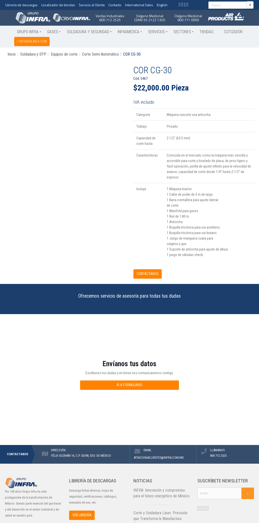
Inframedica (128, 31)
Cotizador (233, 31)
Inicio (11, 54)
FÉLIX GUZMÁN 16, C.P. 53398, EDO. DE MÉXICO (81, 455)
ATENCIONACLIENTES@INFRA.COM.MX (159, 457)
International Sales (139, 4)
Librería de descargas (21, 4)
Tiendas (206, 31)
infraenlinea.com (32, 41)
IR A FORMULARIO (129, 385)
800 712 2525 (110, 19)
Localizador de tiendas (58, 4)
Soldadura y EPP (33, 54)
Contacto (114, 4)
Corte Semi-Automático (100, 54)
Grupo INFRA (28, 31)
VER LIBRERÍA (81, 515)
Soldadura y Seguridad (88, 31)
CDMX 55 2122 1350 (149, 19)
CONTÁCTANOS (148, 274)
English (162, 4)
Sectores (182, 31)
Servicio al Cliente (92, 4)
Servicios (156, 31)
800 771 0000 (188, 19)
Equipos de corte (64, 54)
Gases (52, 31)
